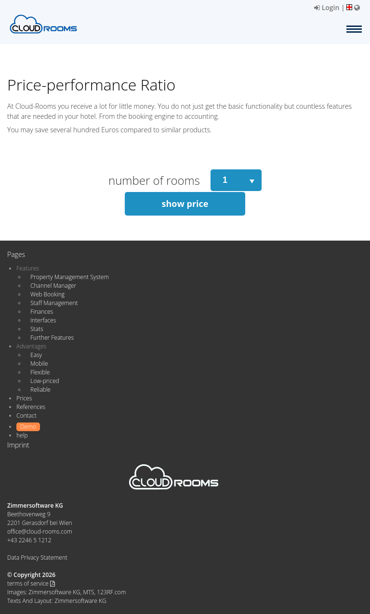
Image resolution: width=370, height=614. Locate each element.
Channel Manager (53, 285)
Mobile (39, 363)
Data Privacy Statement (37, 557)
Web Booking (47, 294)
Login (326, 7)
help (22, 435)
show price (185, 203)
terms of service (31, 583)
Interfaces (43, 320)
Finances (41, 311)
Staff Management (54, 303)
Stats (36, 329)
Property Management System (69, 277)
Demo (28, 426)
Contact (26, 415)
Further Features (52, 337)
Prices (24, 398)
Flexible (40, 372)
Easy (36, 355)
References (30, 407)
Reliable (40, 389)
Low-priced (44, 381)
